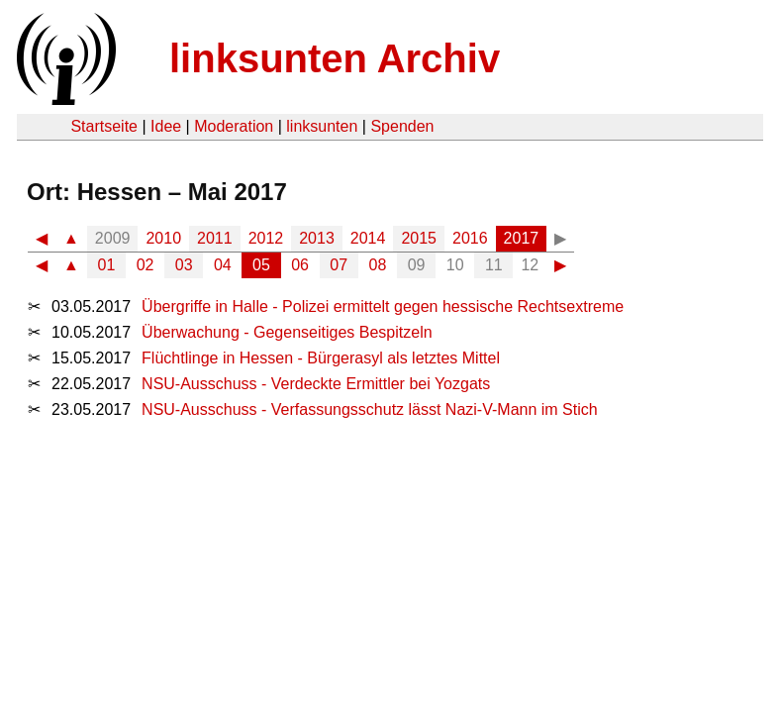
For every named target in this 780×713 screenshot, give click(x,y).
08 (378, 264)
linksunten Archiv (334, 58)
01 (107, 264)
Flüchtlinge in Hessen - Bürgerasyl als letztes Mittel (321, 358)
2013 (317, 238)
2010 (163, 238)
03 (184, 264)
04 (223, 264)
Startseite (104, 126)
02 (145, 264)
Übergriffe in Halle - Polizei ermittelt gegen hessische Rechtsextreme (383, 306)
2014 (368, 238)
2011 (215, 238)
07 (338, 264)
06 (300, 264)
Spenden (402, 126)
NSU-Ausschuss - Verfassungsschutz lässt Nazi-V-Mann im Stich (370, 409)
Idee (165, 126)
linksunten (321, 126)
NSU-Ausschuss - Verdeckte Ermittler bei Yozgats (316, 383)
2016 (470, 238)
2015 (419, 238)
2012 (266, 238)
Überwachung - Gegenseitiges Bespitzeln (287, 332)
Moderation (233, 126)
